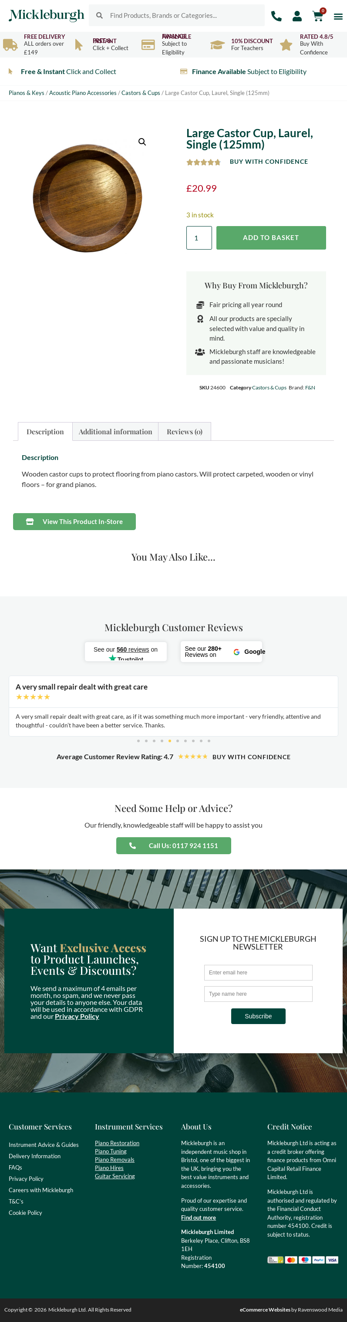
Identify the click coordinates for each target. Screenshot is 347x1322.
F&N (310, 387)
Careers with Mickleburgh (41, 1190)
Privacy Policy (77, 1016)
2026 (40, 1309)
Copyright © (18, 1309)
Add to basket (271, 237)
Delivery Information (35, 1156)
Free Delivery (44, 36)
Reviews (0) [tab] (184, 431)
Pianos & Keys (26, 92)
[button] (338, 16)
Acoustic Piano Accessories (83, 92)
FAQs (15, 1167)
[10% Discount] (217, 45)
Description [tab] (45, 431)
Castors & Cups (140, 92)
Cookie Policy (25, 1212)
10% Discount (252, 40)
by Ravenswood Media (291, 1309)
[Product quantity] (199, 238)
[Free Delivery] (10, 45)
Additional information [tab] (115, 431)
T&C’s (16, 1201)
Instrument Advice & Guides (44, 1144)
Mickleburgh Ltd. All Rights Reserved (89, 1309)
